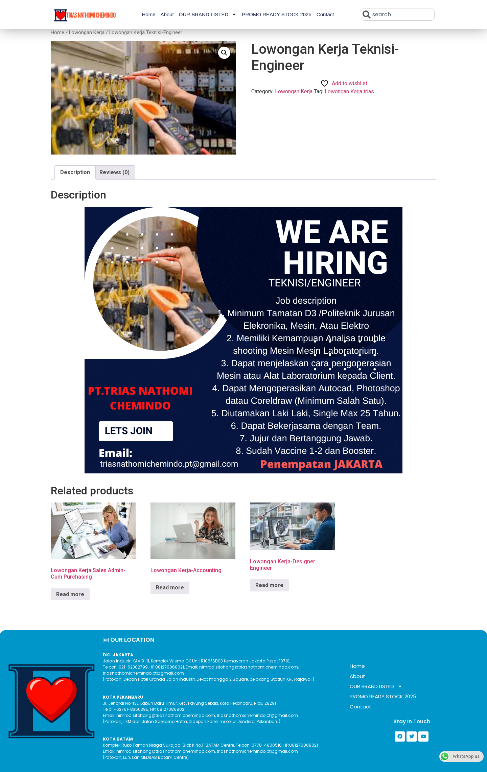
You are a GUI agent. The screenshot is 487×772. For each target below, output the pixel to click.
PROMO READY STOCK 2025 (276, 14)
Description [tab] (75, 172)
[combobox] (398, 14)
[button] (224, 53)
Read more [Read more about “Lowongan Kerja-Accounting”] (170, 587)
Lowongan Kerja (87, 32)
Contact (325, 14)
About (167, 14)
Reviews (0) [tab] (114, 172)
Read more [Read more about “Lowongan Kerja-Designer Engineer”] (269, 585)
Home (149, 14)
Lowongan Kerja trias (349, 91)
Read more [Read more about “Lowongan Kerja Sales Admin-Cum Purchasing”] (70, 594)
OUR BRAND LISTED (208, 14)
